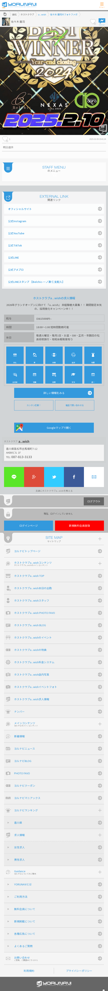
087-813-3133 (21, 456)
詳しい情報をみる (54, 393)
